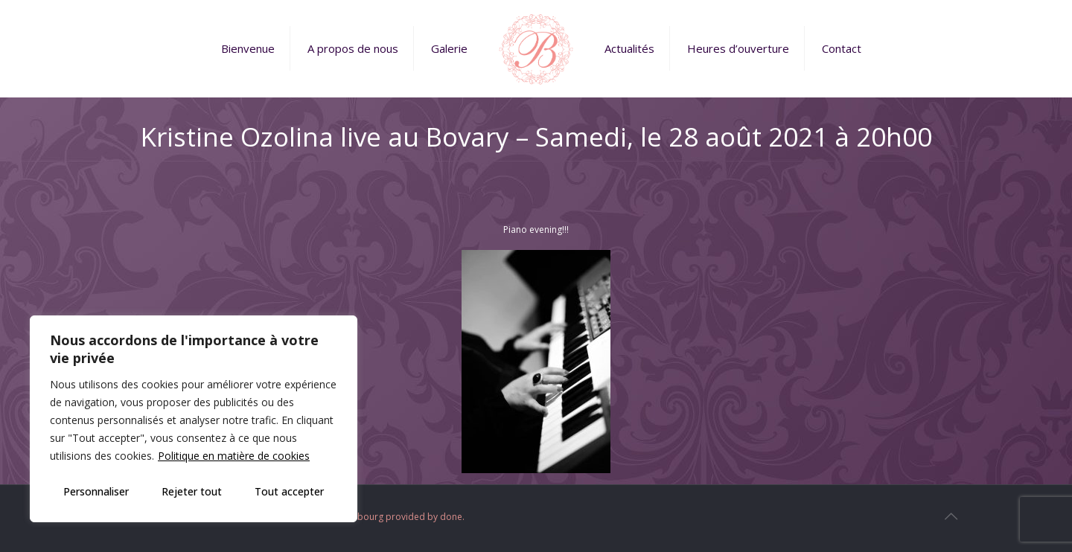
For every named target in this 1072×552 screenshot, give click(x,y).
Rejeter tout (192, 491)
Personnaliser (96, 491)
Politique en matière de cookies (234, 456)
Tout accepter (289, 491)
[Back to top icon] (950, 516)
